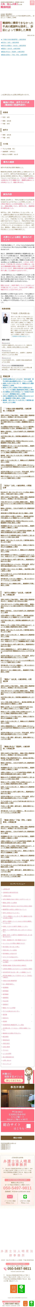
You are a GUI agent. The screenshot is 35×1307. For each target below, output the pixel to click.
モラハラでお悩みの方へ (18, 957)
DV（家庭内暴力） (9, 984)
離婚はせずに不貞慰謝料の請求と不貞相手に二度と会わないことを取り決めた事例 (17, 536)
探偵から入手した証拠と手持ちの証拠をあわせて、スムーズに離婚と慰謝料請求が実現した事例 (17, 451)
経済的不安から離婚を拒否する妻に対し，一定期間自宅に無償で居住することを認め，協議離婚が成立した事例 (17, 421)
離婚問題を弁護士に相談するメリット (15, 909)
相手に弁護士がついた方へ (11, 913)
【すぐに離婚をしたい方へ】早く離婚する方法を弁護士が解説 (17, 917)
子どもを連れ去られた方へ (11, 1011)
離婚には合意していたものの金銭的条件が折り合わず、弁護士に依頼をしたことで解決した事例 (17, 707)
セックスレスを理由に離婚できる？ (14, 943)
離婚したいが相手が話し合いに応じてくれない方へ (17, 930)
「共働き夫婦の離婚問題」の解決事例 (14, 39)
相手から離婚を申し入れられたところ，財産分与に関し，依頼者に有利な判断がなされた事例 (17, 346)
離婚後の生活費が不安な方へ (12, 1033)
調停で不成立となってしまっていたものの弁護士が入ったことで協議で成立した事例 (17, 477)
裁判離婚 (5, 994)
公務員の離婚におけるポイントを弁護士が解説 (17, 969)
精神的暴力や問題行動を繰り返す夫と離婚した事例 (17, 513)
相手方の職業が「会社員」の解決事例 (14, 45)
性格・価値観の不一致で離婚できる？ (15, 940)
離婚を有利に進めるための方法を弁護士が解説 (17, 906)
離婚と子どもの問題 (18, 1008)
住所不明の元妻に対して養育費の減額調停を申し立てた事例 (17, 437)
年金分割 (5, 1001)
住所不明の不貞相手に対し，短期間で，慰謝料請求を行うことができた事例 (17, 353)
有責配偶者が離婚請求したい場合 (13, 1025)
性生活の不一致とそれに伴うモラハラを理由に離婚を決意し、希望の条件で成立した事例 (17, 368)
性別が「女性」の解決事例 (10, 42)
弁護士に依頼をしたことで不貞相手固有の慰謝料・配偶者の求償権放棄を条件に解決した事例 (17, 531)
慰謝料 (18, 1021)
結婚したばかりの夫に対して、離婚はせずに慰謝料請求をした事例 (17, 461)
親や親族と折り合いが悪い (11, 947)
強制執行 (5, 1004)
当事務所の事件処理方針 (10, 892)
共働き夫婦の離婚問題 (10, 980)
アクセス (5, 1050)
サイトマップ (7, 1064)
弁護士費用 (6, 1047)
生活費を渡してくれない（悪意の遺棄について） (17, 1029)
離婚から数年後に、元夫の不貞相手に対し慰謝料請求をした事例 (17, 432)
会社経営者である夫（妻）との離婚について (17, 972)
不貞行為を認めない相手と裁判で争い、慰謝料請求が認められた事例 (17, 560)
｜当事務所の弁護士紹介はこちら (20, 336)
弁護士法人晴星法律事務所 (17, 1253)
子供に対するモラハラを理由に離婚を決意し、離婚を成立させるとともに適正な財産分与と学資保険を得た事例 (17, 503)
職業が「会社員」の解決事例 (11, 48)
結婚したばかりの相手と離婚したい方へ (15, 926)
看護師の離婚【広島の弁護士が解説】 (15, 965)
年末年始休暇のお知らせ (8, 1143)
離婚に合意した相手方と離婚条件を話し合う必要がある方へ (17, 935)
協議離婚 (5, 987)
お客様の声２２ (6, 1147)
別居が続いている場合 (10, 950)
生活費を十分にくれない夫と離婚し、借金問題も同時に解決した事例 (17, 570)
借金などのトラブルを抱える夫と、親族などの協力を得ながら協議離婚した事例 (17, 546)
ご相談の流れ (7, 896)
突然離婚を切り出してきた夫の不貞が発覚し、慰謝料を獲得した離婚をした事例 (17, 446)
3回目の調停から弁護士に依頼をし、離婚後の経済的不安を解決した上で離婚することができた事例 (17, 517)
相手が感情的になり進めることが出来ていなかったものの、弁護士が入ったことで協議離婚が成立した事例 (17, 555)
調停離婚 (18, 991)
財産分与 (5, 1018)
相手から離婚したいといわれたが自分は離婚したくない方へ (17, 922)
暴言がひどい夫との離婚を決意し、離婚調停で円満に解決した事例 (17, 584)
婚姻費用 (5, 997)
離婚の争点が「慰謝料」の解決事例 (13, 51)
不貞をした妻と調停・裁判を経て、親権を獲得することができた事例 (17, 738)
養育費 (18, 1014)
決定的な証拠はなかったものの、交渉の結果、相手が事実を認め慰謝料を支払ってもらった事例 (17, 472)
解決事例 (9, 14)
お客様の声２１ (6, 1149)
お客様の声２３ (6, 1146)
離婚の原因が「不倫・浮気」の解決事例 (14, 54)
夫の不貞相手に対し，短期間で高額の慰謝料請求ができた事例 (17, 361)
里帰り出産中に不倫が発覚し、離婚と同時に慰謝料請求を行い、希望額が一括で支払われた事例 (17, 416)
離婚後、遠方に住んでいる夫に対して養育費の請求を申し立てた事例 (17, 456)
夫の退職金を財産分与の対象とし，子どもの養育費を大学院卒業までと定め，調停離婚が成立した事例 (17, 427)
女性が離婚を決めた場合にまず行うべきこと (17, 899)
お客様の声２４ (6, 1145)
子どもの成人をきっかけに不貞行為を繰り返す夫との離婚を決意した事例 (17, 574)
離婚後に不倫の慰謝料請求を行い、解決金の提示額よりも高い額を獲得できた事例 (17, 759)
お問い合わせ (7, 1060)
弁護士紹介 (6, 1043)
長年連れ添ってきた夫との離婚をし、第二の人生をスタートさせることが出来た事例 (17, 579)
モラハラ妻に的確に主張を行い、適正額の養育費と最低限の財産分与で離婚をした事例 (17, 703)
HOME (3, 14)
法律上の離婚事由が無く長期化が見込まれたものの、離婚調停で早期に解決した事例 (17, 442)
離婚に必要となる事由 (10, 902)
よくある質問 (7, 1053)
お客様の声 (6, 889)
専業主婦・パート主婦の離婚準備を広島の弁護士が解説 (17, 961)
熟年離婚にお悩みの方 (18, 953)
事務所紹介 (6, 1040)
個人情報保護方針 (8, 1057)
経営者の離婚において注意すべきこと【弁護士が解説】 (17, 976)
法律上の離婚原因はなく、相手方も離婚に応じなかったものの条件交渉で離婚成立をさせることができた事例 (17, 466)
